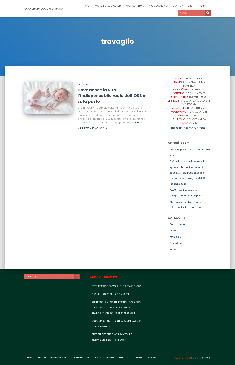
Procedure (83, 84)
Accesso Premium (135, 5)
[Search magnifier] (208, 13)
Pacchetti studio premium (107, 5)
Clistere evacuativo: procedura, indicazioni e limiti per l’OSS (112, 337)
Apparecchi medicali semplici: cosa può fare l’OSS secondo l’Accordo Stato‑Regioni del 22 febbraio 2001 (116, 307)
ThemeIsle (205, 357)
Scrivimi (203, 5)
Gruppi (191, 5)
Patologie (175, 236)
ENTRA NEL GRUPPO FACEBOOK (189, 128)
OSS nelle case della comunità (187, 161)
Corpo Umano (177, 224)
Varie (172, 249)
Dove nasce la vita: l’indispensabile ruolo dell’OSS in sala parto (112, 95)
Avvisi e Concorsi (158, 5)
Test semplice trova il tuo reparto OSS (116, 286)
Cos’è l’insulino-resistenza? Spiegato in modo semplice (116, 323)
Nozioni (173, 230)
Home (86, 5)
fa (102, 127)
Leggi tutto (136, 122)
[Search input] (192, 13)
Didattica (178, 5)
